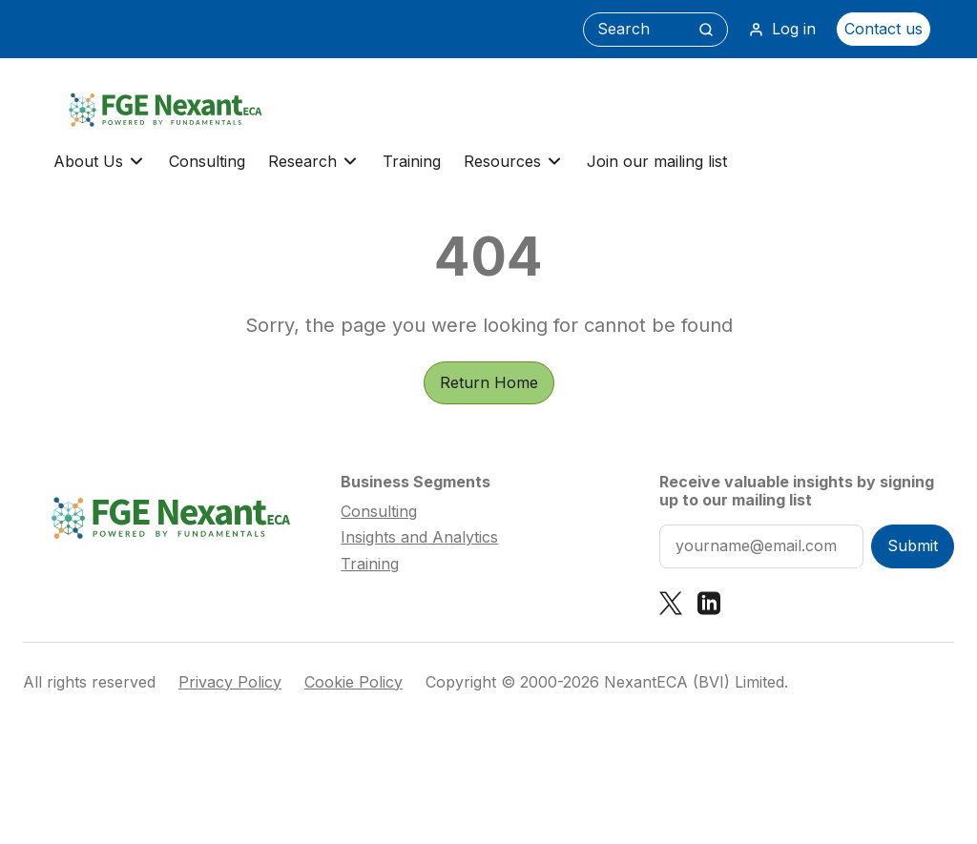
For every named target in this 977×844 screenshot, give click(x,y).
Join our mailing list (657, 161)
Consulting (207, 161)
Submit (912, 545)
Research (314, 162)
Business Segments (415, 481)
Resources (514, 162)
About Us (99, 162)
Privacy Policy (229, 682)
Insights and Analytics (419, 536)
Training (412, 161)
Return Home (489, 382)
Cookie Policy (353, 682)
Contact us (883, 28)
